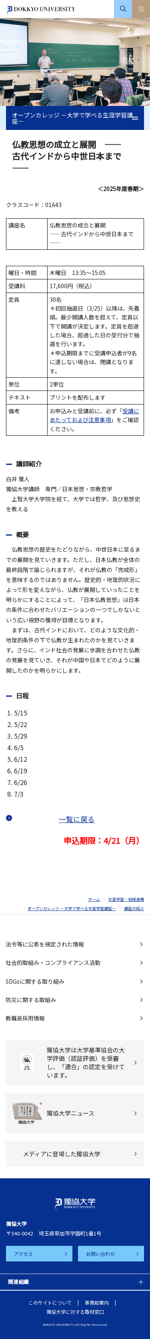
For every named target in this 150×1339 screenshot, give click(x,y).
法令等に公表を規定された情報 (45, 944)
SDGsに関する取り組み (35, 981)
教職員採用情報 (25, 1018)
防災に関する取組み (31, 1000)
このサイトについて (50, 1302)
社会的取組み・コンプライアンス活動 (53, 962)
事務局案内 (97, 1302)
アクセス (23, 1253)
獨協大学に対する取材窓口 (75, 1311)
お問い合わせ (100, 1253)
